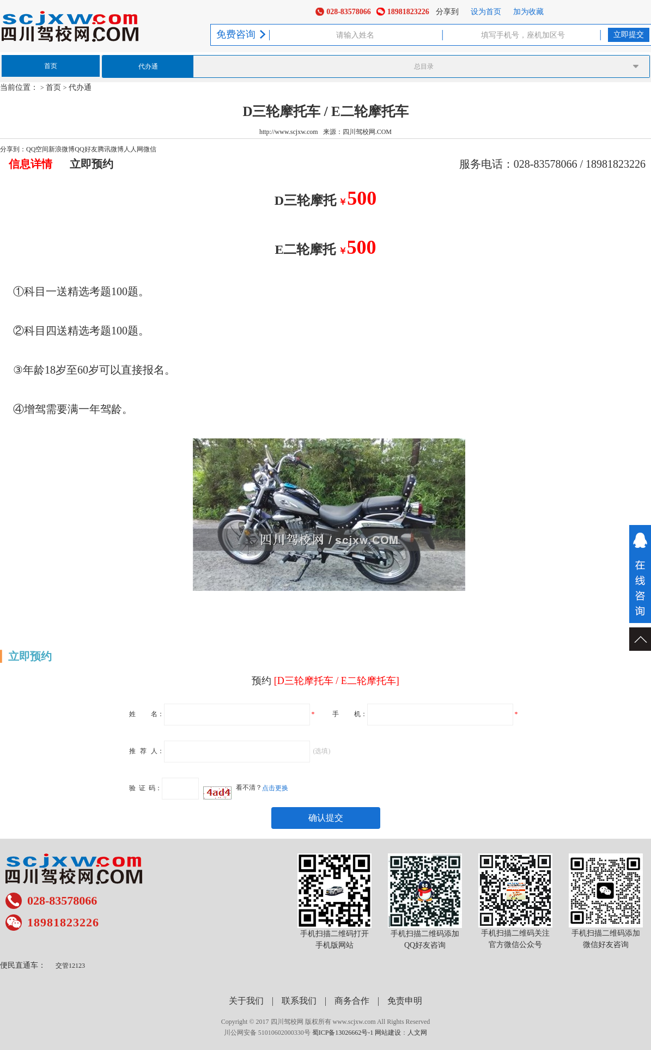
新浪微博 (61, 149)
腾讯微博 (111, 149)
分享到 (447, 12)
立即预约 (91, 164)
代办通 (148, 66)
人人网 (133, 149)
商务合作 (351, 1000)
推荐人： (146, 750)
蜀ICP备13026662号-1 (343, 1032)
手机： (349, 713)
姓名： (146, 713)
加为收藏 (528, 12)
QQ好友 (86, 149)
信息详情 (30, 164)
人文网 (417, 1032)
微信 (149, 149)
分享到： (13, 149)
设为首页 (486, 12)
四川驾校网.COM (367, 132)
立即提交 (628, 34)
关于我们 (246, 1000)
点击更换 (275, 787)
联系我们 (299, 1000)
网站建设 (388, 1032)
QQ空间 (37, 149)
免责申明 (404, 1000)
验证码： (145, 787)
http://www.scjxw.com (288, 132)
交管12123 (70, 965)
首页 (50, 66)
